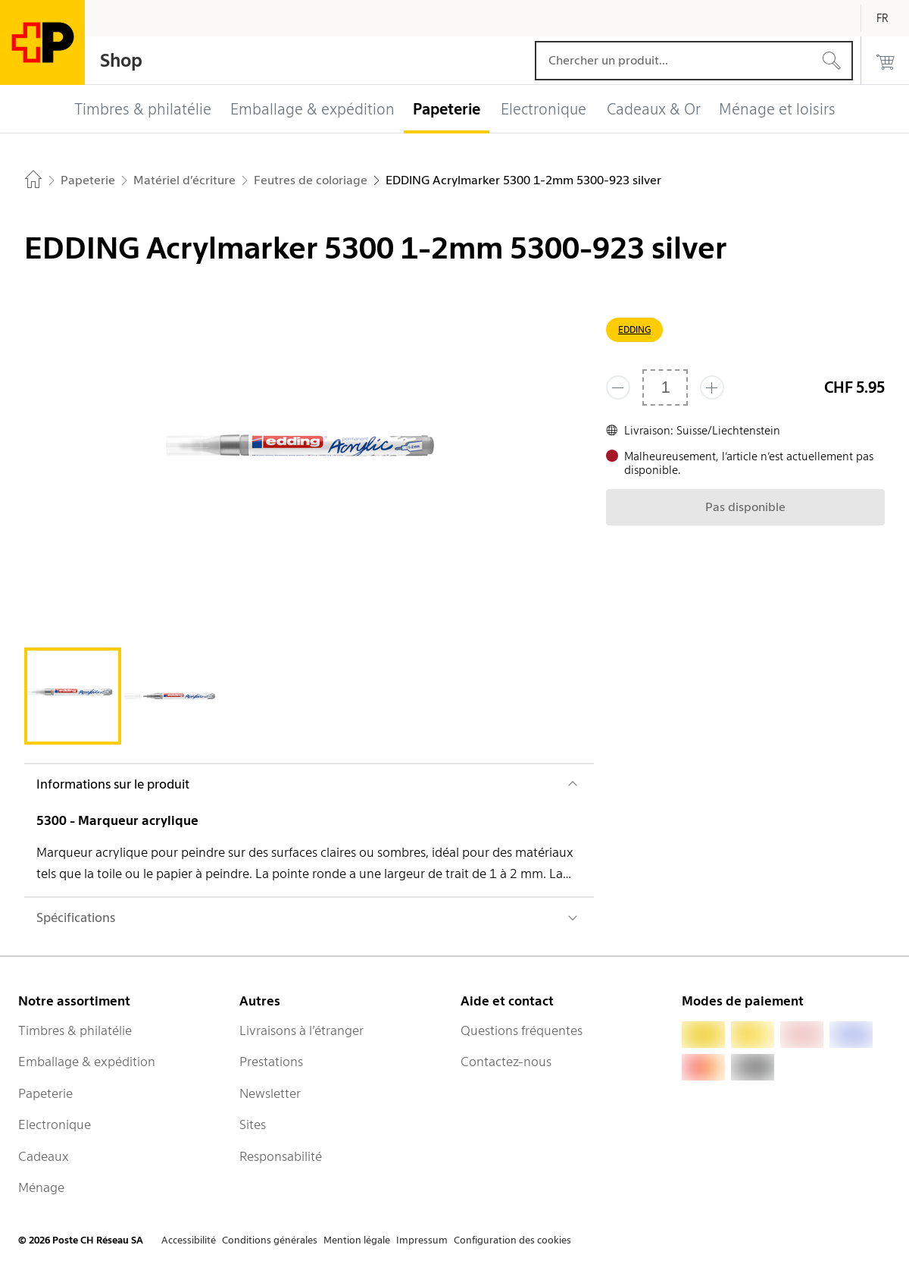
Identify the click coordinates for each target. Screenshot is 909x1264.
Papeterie (45, 1093)
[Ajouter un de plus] (712, 387)
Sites (252, 1124)
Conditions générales (269, 1240)
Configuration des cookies (512, 1240)
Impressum (422, 1240)
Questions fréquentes (522, 1030)
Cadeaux (43, 1156)
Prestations (271, 1061)
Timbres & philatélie (75, 1030)
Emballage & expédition (86, 1061)
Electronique (54, 1124)
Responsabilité (280, 1156)
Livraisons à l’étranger (301, 1030)
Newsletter (270, 1093)
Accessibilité (188, 1240)
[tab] (72, 696)
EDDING (634, 329)
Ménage (41, 1187)
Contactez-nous (506, 1061)
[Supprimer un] (618, 387)
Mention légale (356, 1240)
